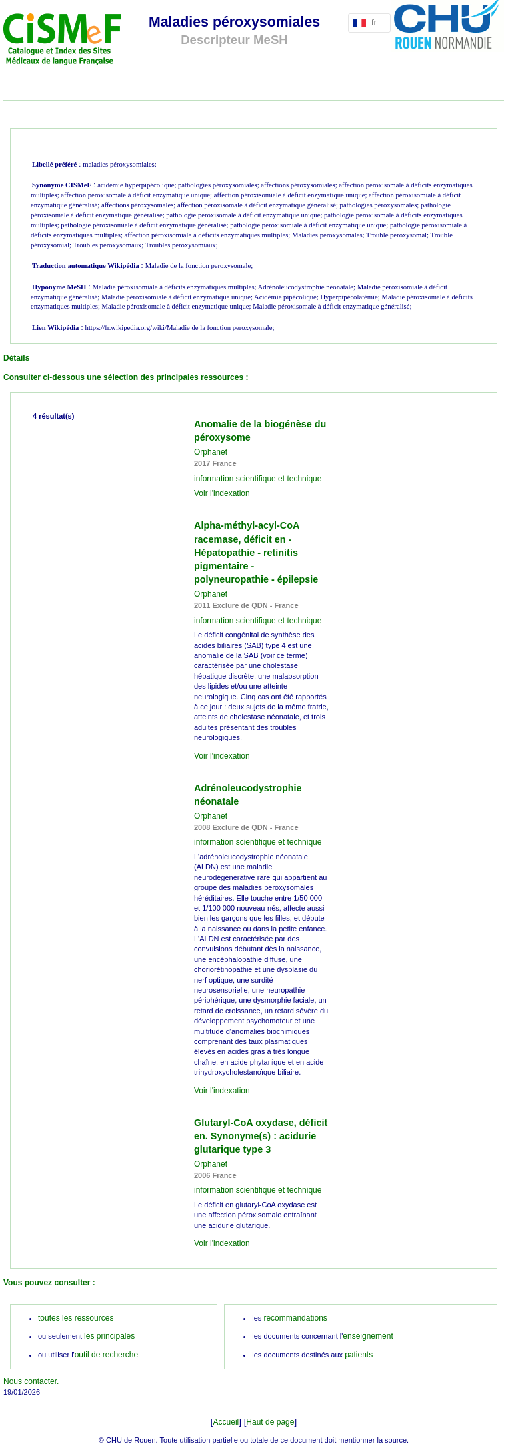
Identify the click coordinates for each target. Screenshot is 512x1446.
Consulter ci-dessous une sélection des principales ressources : (125, 377)
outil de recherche (106, 1354)
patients (359, 1354)
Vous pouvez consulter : (49, 1282)
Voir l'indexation (222, 493)
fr (367, 22)
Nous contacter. (31, 1381)
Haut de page (270, 1422)
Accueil (226, 1422)
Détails (16, 358)
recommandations (295, 1318)
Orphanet (210, 452)
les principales (109, 1336)
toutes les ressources (75, 1318)
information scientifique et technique (257, 478)
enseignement (368, 1336)
